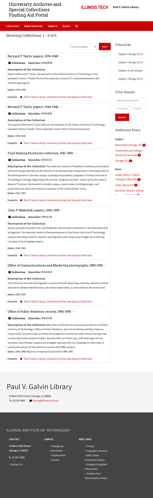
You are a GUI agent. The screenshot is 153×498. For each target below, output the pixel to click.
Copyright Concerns (96, 450)
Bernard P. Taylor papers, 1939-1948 (33, 56)
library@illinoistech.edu (46, 400)
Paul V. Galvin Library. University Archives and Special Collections (58, 97)
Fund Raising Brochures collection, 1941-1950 (41, 153)
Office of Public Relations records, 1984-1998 (40, 311)
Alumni (55, 460)
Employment (59, 455)
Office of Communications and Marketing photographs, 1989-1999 (56, 265)
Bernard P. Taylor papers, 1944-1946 (33, 107)
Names (67, 26)
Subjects (53, 26)
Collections (12, 26)
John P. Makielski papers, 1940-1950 (34, 210)
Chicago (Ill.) (122, 160)
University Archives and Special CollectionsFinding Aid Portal (35, 9)
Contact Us (16, 464)
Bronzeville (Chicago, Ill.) (128, 145)
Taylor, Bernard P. (124, 185)
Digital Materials (33, 26)
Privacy (90, 446)
